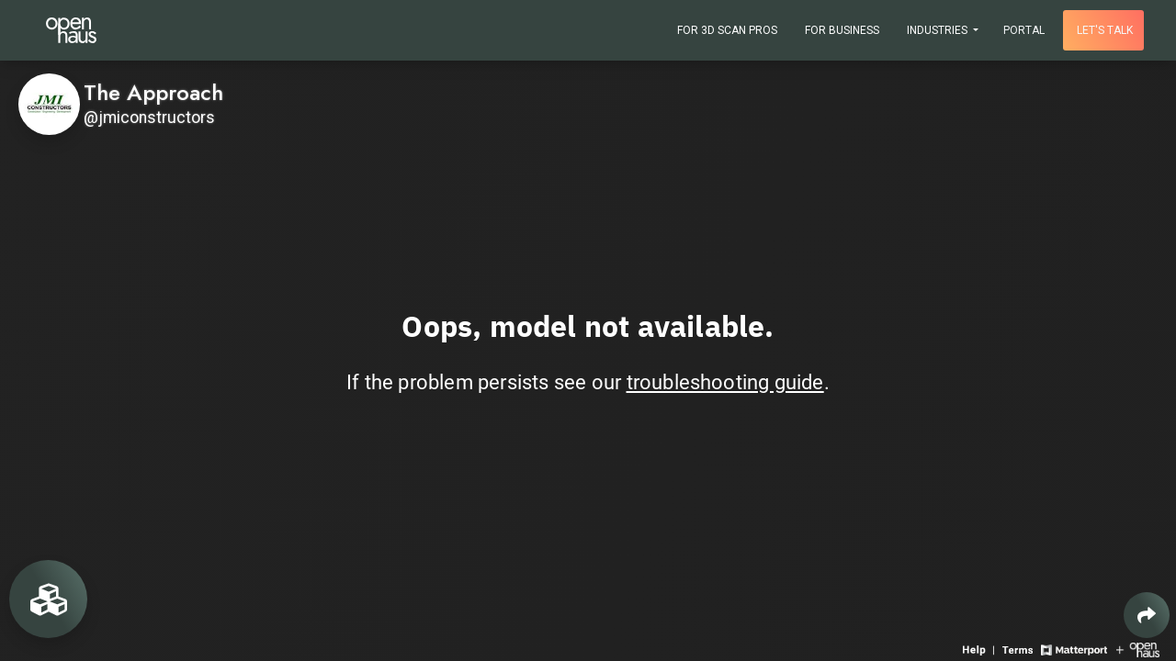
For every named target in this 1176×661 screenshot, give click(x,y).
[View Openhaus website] (1137, 648)
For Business (842, 30)
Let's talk (1105, 30)
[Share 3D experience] (1147, 615)
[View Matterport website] (1073, 648)
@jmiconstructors (149, 117)
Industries (938, 30)
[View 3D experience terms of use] (1019, 648)
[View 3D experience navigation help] (980, 648)
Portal (1024, 30)
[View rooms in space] (48, 599)
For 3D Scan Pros (727, 30)
